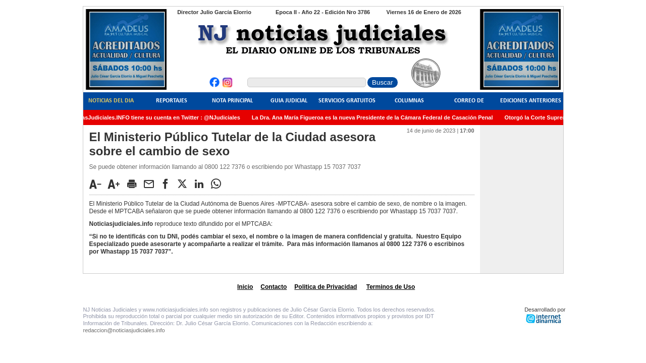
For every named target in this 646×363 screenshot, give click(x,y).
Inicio (245, 286)
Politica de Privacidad (325, 286)
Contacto (273, 286)
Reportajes (171, 101)
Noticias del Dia (111, 101)
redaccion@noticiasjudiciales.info (124, 330)
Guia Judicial (289, 101)
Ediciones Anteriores (530, 101)
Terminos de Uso (390, 286)
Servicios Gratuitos (346, 101)
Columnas (409, 101)
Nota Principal (232, 101)
